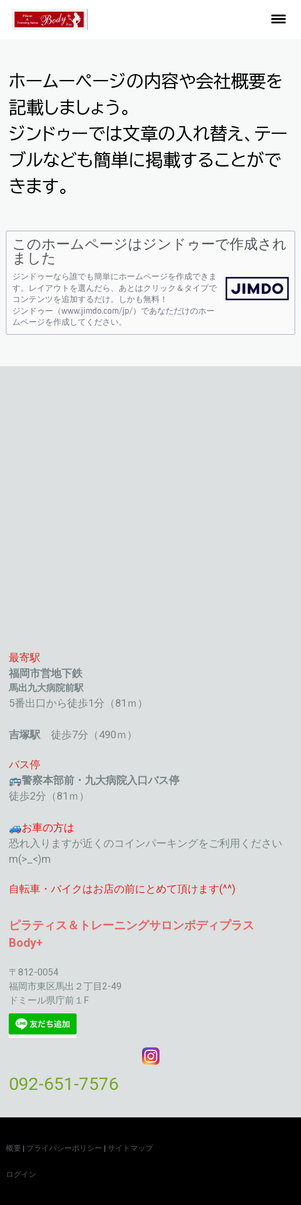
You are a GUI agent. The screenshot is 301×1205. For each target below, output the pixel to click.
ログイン (21, 1174)
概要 (13, 1148)
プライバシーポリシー (64, 1148)
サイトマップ (130, 1148)
